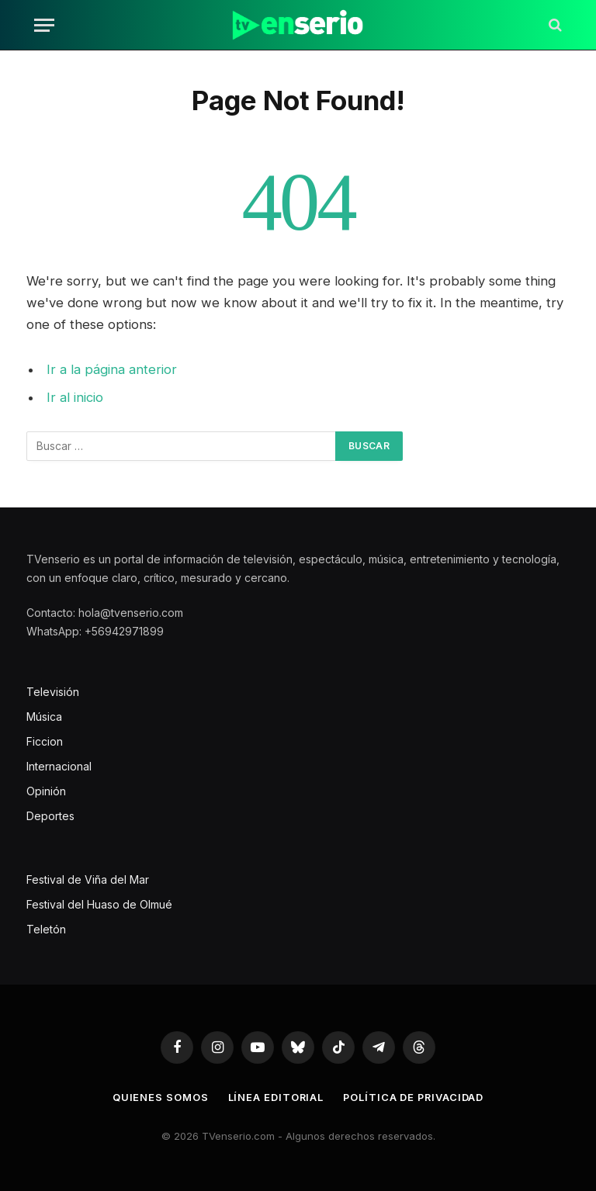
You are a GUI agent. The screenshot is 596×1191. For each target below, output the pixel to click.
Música (44, 716)
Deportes (50, 815)
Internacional (59, 766)
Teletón (46, 929)
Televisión (52, 691)
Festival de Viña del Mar (87, 879)
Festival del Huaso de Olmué (99, 904)
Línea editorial (275, 1097)
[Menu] (44, 25)
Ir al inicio (75, 397)
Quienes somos (159, 1097)
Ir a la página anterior (112, 369)
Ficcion (44, 741)
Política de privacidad (413, 1097)
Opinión (46, 791)
